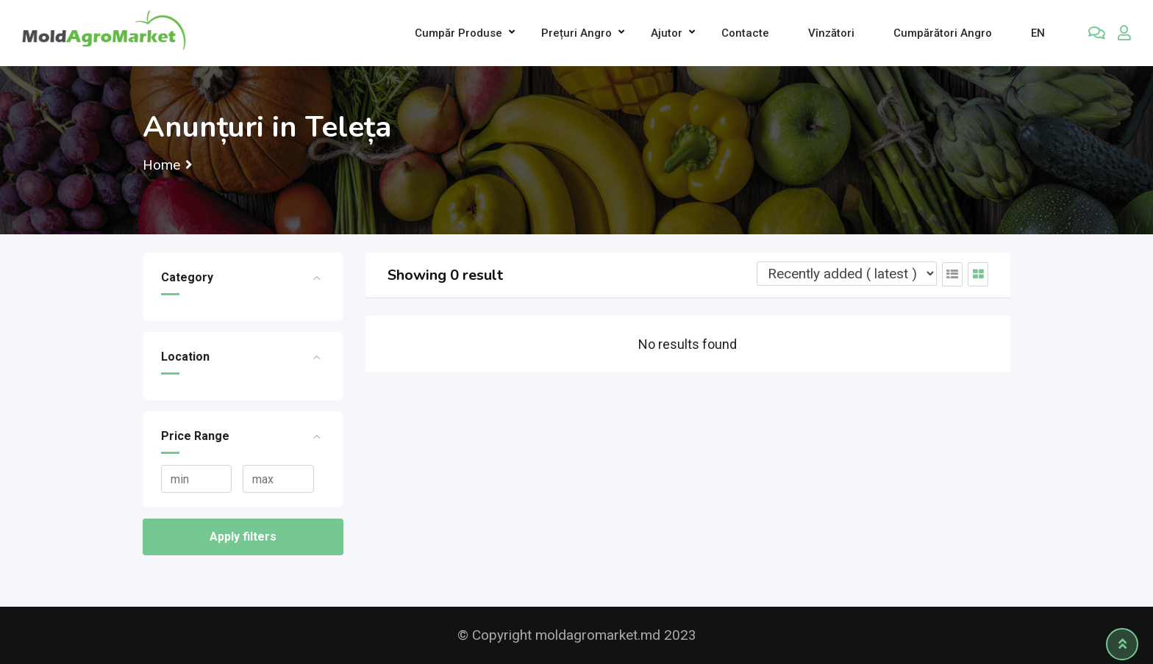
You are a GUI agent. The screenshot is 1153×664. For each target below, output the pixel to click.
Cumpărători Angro (942, 33)
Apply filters (243, 537)
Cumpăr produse (458, 33)
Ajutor (666, 33)
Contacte (745, 33)
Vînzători (831, 33)
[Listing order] (847, 273)
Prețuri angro (576, 33)
